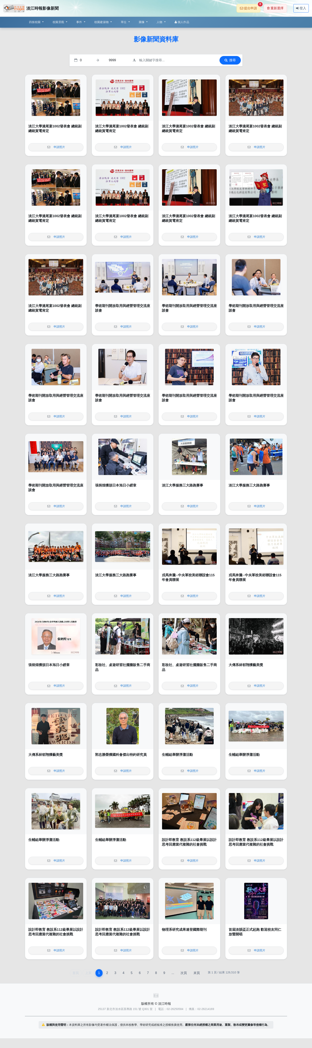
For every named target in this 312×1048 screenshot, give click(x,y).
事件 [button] (79, 22)
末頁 (196, 973)
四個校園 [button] (35, 22)
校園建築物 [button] (102, 22)
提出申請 (250, 7)
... (172, 973)
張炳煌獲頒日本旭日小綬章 (115, 485)
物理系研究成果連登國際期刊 (184, 930)
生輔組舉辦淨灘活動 (177, 755)
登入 (301, 8)
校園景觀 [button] (59, 22)
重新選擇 (275, 8)
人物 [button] (160, 22)
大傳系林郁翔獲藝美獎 (246, 665)
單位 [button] (124, 22)
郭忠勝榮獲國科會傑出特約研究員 (121, 755)
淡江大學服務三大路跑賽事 (182, 485)
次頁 (183, 973)
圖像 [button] (142, 22)
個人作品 (182, 22)
